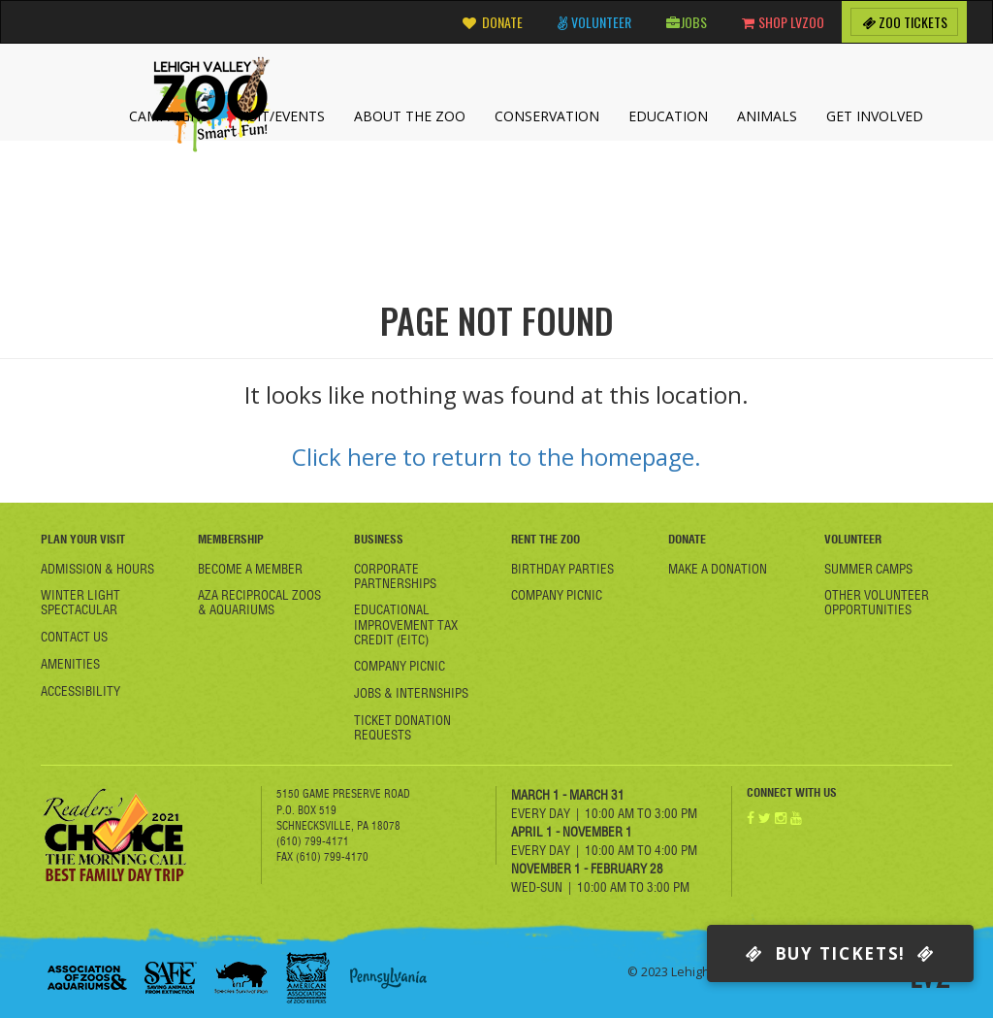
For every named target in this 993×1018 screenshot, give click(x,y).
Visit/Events (281, 116)
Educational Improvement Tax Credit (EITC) (406, 624)
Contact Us (74, 636)
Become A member (250, 568)
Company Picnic (399, 665)
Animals (767, 116)
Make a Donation (717, 568)
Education (668, 116)
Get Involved (874, 116)
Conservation (547, 116)
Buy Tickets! (840, 953)
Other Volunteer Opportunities (876, 602)
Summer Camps (868, 568)
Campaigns (168, 116)
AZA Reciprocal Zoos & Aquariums (259, 602)
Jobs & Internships (411, 693)
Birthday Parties (562, 568)
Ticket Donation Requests (402, 727)
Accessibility (80, 691)
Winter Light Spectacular (80, 602)
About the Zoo (409, 116)
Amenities (70, 664)
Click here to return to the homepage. (496, 457)
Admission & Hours (97, 568)
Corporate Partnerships (395, 576)
